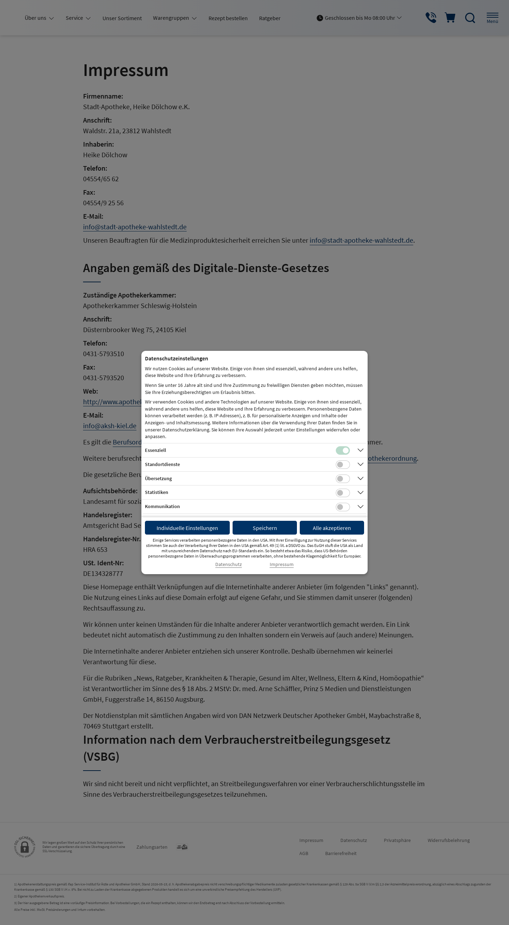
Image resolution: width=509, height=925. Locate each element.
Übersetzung (158, 478)
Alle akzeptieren (332, 527)
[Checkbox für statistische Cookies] (343, 493)
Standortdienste (162, 464)
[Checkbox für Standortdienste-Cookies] (343, 464)
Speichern (265, 527)
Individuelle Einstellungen (187, 527)
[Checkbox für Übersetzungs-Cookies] (343, 479)
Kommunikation (162, 506)
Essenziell (155, 450)
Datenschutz (228, 564)
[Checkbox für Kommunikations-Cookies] (343, 507)
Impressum (282, 564)
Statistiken (156, 492)
